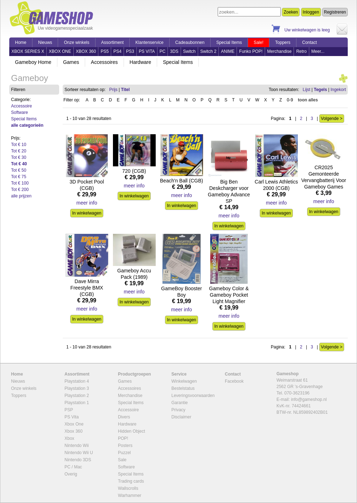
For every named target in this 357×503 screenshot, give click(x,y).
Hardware (140, 62)
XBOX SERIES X (27, 51)
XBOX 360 (86, 51)
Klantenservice (149, 42)
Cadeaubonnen (190, 42)
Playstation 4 (76, 381)
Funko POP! (250, 51)
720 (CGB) (134, 171)
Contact (309, 42)
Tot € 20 (18, 151)
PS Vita (71, 416)
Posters (125, 445)
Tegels (320, 89)
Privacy (178, 409)
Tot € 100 (20, 183)
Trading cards (131, 481)
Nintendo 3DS (77, 459)
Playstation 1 (76, 402)
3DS (174, 51)
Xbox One (73, 424)
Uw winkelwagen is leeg (307, 29)
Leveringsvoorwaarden (192, 395)
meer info (86, 203)
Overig (70, 474)
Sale (122, 459)
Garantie (179, 402)
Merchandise (279, 51)
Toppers (282, 42)
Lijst (306, 89)
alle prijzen (21, 195)
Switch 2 (208, 51)
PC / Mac (73, 466)
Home (20, 42)
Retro (301, 51)
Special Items (229, 42)
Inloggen (311, 12)
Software (19, 112)
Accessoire (21, 106)
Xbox (69, 438)
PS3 (130, 51)
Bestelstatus (183, 388)
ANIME (227, 51)
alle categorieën (27, 125)
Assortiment (112, 42)
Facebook (234, 381)
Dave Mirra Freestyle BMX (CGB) (87, 287)
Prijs (113, 89)
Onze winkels (76, 42)
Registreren (335, 12)
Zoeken (291, 12)
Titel (125, 89)
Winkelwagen (184, 381)
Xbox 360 (73, 431)
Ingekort (338, 89)
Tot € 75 (18, 176)
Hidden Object (131, 431)
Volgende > (331, 118)
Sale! (258, 42)
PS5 (104, 51)
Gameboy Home (33, 62)
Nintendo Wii (76, 445)
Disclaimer (181, 416)
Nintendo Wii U (78, 452)
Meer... (318, 51)
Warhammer (129, 495)
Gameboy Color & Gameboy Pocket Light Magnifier (229, 295)
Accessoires (104, 62)
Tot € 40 (19, 163)
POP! (123, 438)
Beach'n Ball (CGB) (181, 180)
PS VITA (147, 51)
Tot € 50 (18, 170)
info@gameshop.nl (309, 399)
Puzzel (124, 452)
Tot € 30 (18, 157)
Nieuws (45, 42)
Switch (189, 51)
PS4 (117, 51)
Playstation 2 (76, 395)
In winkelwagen (86, 213)
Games (71, 62)
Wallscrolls (128, 488)
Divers (124, 416)
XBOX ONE (60, 51)
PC (163, 51)
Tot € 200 (20, 189)
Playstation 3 (76, 388)
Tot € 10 (18, 144)
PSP (68, 409)
